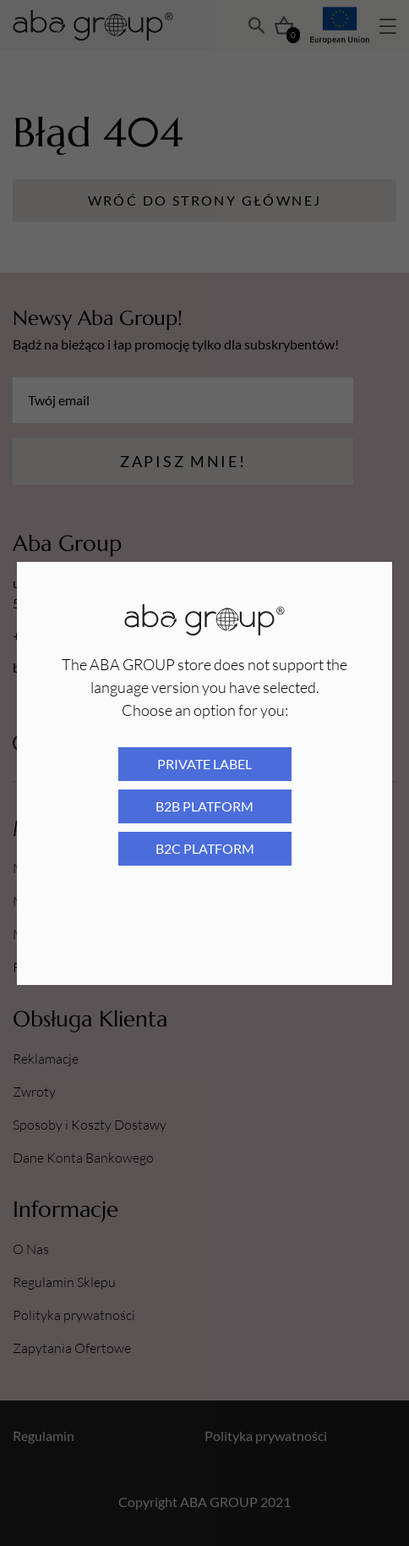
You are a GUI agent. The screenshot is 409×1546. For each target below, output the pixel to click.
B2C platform (204, 848)
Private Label (204, 764)
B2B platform (204, 806)
